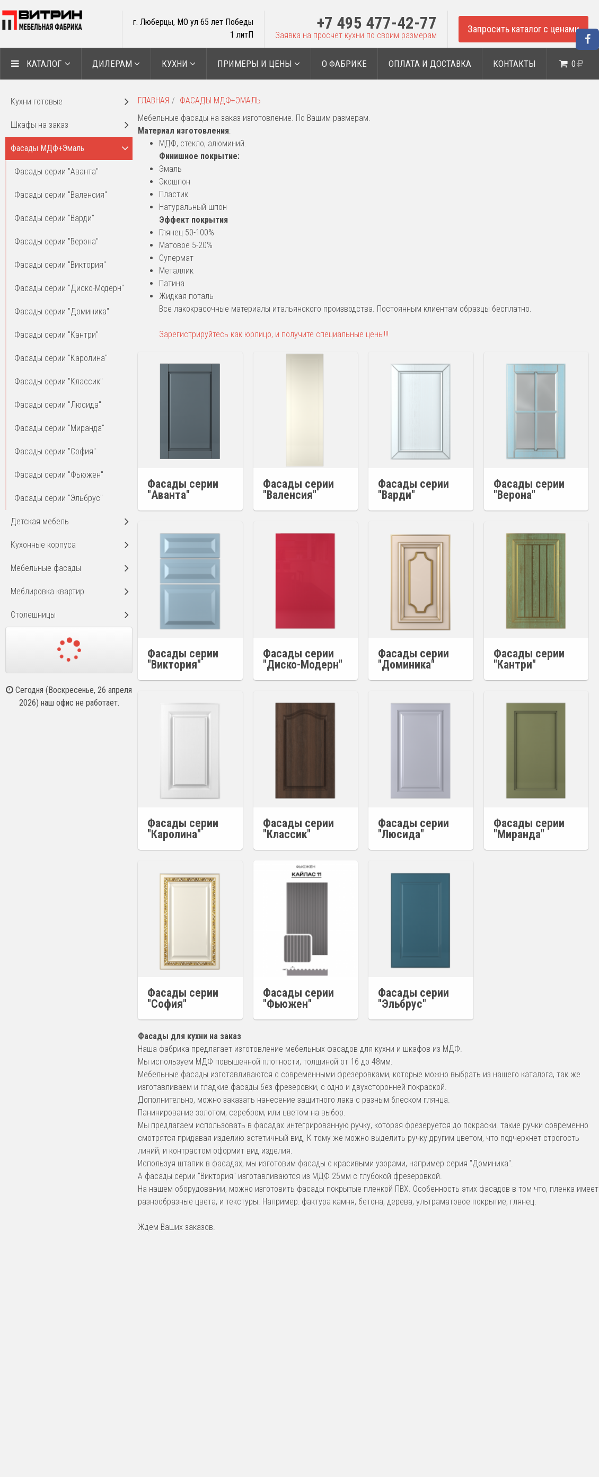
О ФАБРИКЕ (344, 63)
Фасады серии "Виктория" (60, 265)
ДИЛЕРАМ (116, 63)
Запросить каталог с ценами (523, 28)
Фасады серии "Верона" (56, 241)
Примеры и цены (258, 63)
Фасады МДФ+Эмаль (220, 100)
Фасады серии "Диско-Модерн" (69, 288)
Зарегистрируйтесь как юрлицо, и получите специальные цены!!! (274, 334)
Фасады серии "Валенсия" (60, 195)
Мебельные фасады (46, 568)
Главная (153, 100)
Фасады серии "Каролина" (61, 358)
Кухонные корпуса (43, 545)
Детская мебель (40, 521)
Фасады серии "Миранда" (59, 428)
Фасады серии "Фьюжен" (58, 475)
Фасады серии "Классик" (58, 381)
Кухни (179, 63)
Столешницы (33, 615)
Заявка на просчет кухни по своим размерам (356, 35)
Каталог (41, 63)
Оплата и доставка (430, 63)
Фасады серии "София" (55, 451)
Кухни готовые (37, 101)
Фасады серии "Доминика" (61, 311)
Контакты (514, 63)
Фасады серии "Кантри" (56, 335)
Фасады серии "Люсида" (57, 405)
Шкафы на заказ (39, 125)
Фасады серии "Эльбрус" (58, 498)
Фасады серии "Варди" (54, 218)
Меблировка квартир (47, 591)
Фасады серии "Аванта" (56, 171)
